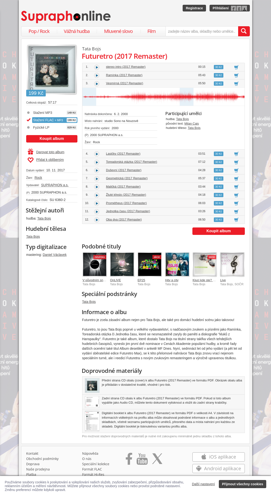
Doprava (33, 464)
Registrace (194, 8)
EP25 (141, 280)
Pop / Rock (39, 31)
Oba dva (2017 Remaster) (124, 219)
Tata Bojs (44, 218)
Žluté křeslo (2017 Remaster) (126, 194)
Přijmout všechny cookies (242, 484)
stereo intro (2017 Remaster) (126, 67)
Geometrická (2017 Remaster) (127, 178)
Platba (31, 474)
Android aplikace (218, 468)
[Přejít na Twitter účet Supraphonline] (157, 460)
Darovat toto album (46, 152)
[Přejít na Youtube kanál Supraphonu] (142, 460)
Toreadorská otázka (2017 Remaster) (131, 162)
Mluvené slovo (118, 31)
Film (151, 31)
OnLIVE (115, 280)
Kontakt (32, 453)
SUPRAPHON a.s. (54, 185)
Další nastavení (203, 484)
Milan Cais (191, 123)
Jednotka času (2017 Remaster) (128, 211)
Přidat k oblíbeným (45, 160)
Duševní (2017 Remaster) (123, 170)
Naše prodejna (38, 469)
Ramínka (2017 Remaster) (124, 75)
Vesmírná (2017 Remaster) (124, 83)
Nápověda (90, 453)
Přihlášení (221, 8)
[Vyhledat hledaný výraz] (244, 31)
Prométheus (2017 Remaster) (126, 203)
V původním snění (95, 280)
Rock (38, 177)
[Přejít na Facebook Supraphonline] (129, 460)
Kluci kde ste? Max (206, 280)
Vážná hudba (77, 31)
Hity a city (171, 280)
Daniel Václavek (54, 255)
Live (223, 280)
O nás (86, 458)
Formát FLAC (92, 469)
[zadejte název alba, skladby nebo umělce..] (202, 31)
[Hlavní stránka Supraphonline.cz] (66, 17)
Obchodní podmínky (42, 458)
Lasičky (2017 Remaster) (123, 153)
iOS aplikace (218, 457)
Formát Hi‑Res (93, 474)
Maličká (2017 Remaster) (123, 186)
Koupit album (52, 139)
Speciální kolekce (95, 464)
